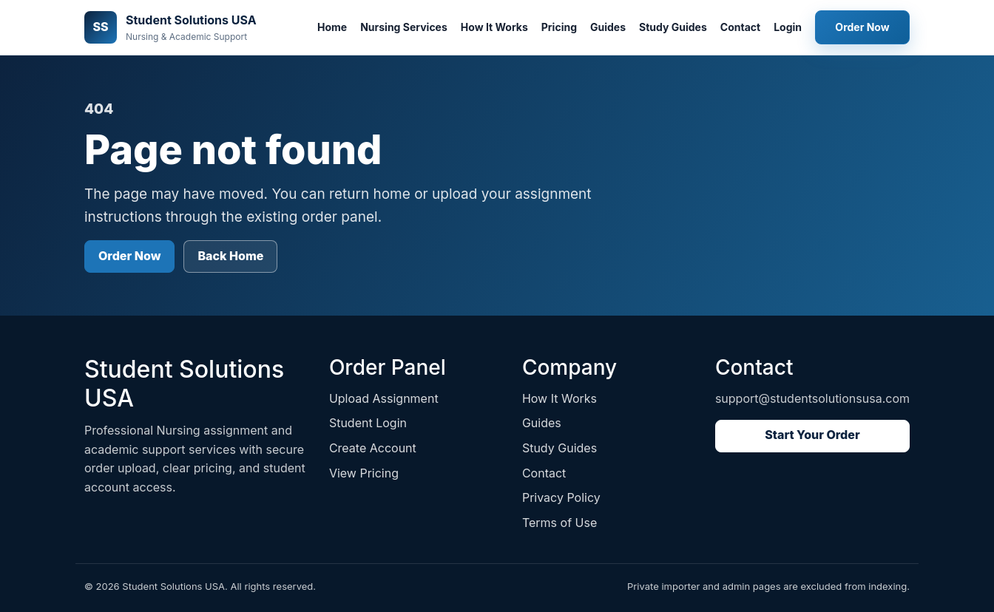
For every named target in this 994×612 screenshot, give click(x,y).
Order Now (862, 27)
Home (332, 27)
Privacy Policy (561, 497)
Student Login (368, 422)
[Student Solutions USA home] (170, 27)
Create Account (372, 448)
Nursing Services (403, 27)
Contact (740, 27)
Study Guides (673, 27)
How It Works (494, 27)
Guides (608, 27)
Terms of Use (559, 522)
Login (788, 27)
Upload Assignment (384, 398)
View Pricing (364, 473)
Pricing (559, 27)
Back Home (230, 255)
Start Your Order (812, 434)
